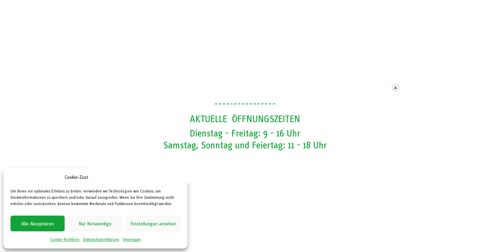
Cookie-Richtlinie (65, 239)
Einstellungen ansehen (153, 223)
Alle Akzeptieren (37, 223)
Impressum (132, 239)
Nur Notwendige (95, 223)
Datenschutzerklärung (101, 239)
